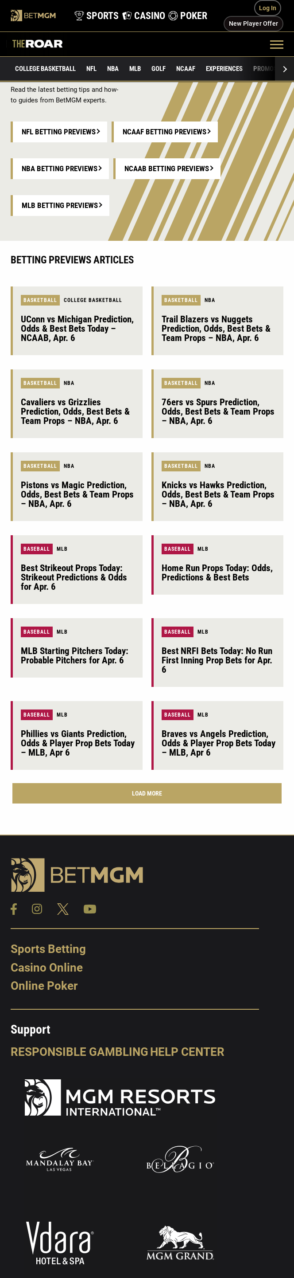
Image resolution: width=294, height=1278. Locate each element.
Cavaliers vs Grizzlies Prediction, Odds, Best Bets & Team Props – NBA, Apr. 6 (75, 411)
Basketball (40, 300)
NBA (113, 69)
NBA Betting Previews (59, 168)
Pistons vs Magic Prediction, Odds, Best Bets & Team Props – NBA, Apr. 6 (77, 494)
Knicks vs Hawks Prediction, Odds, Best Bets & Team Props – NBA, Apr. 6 (218, 494)
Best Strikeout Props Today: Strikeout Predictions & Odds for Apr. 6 (74, 577)
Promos (265, 69)
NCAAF (185, 69)
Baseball (36, 549)
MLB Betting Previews (60, 205)
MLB (135, 69)
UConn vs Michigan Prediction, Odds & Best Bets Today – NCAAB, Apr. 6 (77, 328)
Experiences (224, 69)
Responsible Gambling (79, 1052)
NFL (91, 69)
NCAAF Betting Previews (164, 131)
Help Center (187, 1052)
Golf (158, 69)
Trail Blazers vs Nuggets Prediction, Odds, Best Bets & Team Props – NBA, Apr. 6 (216, 328)
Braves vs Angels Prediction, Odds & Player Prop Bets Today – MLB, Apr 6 (218, 743)
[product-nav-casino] (141, 16)
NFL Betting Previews (59, 131)
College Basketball (45, 69)
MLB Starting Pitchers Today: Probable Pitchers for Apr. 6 (74, 656)
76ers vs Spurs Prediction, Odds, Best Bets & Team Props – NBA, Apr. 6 (218, 411)
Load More (147, 793)
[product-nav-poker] (185, 16)
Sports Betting (48, 949)
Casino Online (47, 967)
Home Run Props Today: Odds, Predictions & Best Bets (217, 573)
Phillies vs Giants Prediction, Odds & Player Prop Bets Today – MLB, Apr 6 (78, 743)
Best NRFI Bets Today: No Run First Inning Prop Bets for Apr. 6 (217, 660)
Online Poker (44, 985)
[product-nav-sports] (93, 16)
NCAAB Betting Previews (166, 168)
